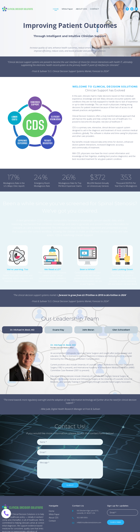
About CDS (53, 517)
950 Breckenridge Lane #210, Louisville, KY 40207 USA (88, 511)
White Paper (67, 9)
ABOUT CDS (81, 9)
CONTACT (94, 9)
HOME (56, 9)
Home (51, 511)
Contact (52, 520)
